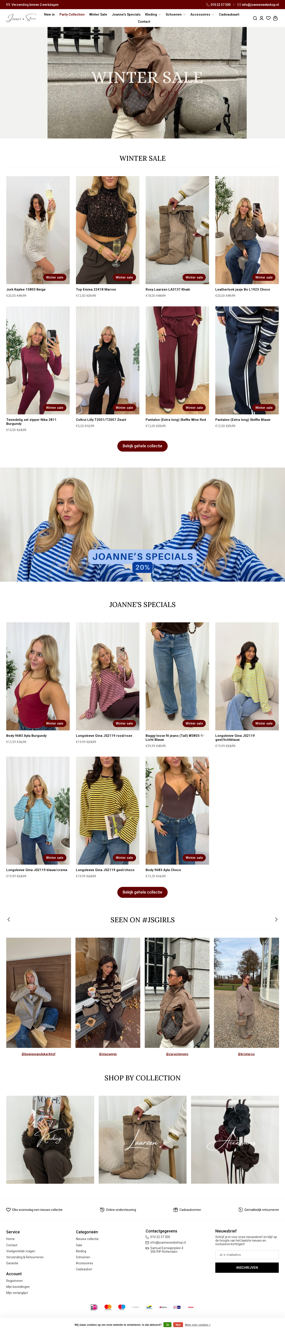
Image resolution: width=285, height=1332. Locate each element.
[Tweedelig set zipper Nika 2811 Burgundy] (38, 360)
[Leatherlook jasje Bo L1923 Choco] (247, 230)
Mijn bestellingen (18, 1287)
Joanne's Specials (126, 14)
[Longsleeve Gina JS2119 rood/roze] (108, 676)
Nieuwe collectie (87, 1239)
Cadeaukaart (229, 14)
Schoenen (83, 1257)
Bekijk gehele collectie (142, 446)
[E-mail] (247, 1254)
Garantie (12, 1263)
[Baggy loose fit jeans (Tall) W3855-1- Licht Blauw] (177, 676)
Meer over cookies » (198, 1324)
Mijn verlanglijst (17, 1293)
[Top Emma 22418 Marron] (108, 230)
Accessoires (84, 1263)
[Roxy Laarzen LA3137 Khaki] (177, 230)
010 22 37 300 (218, 4)
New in (49, 14)
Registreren (14, 1281)
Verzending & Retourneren (25, 1257)
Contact (144, 22)
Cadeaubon (84, 1269)
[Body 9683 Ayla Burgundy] (38, 676)
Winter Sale (98, 14)
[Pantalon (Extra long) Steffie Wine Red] (177, 360)
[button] (9, 920)
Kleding (81, 1251)
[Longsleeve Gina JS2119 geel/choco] (108, 811)
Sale (79, 1245)
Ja (167, 1324)
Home (10, 1239)
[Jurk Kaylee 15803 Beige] (38, 230)
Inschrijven (247, 1268)
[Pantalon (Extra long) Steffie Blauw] (247, 360)
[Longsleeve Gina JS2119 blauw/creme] (38, 811)
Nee (178, 1324)
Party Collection (72, 14)
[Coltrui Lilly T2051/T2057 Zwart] (108, 360)
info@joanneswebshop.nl (258, 4)
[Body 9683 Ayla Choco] (177, 811)
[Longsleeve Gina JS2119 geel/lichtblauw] (247, 676)
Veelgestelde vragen (20, 1251)
